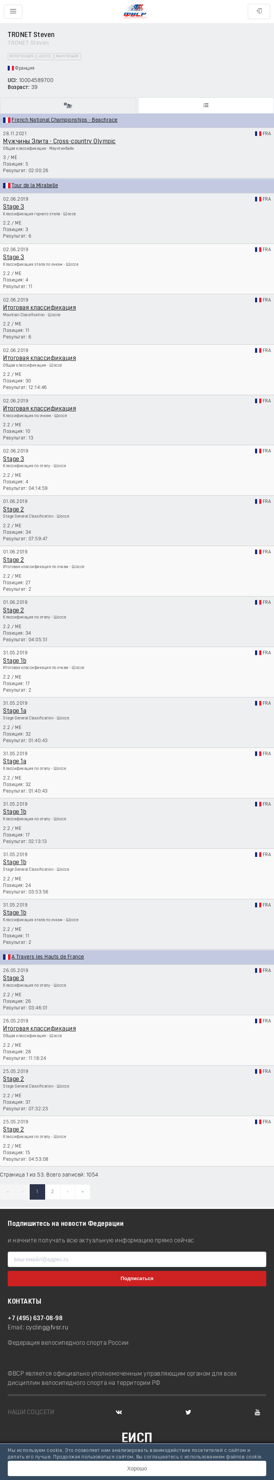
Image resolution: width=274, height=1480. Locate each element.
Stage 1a (14, 711)
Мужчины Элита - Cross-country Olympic (59, 142)
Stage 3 (13, 207)
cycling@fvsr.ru (47, 1328)
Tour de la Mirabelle (35, 186)
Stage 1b (14, 661)
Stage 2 (13, 510)
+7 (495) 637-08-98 (35, 1319)
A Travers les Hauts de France (48, 957)
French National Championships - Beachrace (65, 120)
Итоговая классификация (39, 308)
